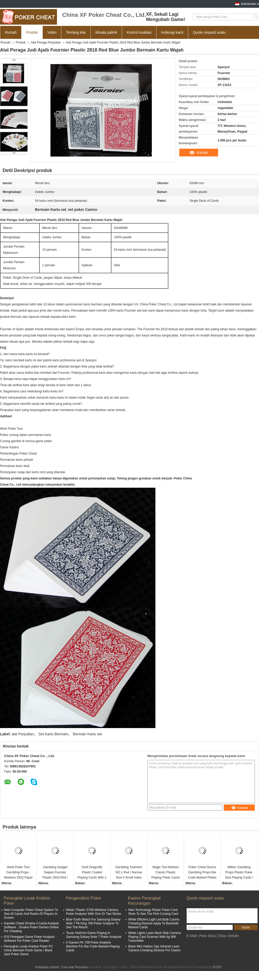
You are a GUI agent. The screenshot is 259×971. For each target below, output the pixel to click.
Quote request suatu (209, 32)
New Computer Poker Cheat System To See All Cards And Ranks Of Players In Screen (31, 913)
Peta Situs (207, 936)
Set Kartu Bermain (53, 734)
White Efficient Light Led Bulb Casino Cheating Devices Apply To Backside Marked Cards (153, 923)
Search (256, 16)
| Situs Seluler (228, 936)
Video (52, 32)
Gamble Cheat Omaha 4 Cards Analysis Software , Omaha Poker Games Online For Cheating (31, 927)
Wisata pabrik (106, 32)
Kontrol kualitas (139, 32)
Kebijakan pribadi (47, 967)
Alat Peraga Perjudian (46, 42)
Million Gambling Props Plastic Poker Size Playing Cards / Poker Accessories (239, 872)
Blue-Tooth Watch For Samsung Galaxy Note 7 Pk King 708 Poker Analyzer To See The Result (93, 923)
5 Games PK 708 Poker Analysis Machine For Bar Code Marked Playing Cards (93, 946)
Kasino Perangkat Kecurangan (144, 900)
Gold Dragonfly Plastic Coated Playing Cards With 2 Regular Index (91, 872)
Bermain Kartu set (87, 734)
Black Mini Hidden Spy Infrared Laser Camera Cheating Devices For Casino (154, 948)
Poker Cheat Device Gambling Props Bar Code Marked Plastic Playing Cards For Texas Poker (202, 872)
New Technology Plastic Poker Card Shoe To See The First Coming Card (153, 912)
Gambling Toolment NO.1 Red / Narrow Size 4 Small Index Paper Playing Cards (128, 872)
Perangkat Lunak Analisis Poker (27, 900)
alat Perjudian (23, 734)
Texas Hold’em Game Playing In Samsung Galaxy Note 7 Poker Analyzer (93, 935)
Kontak (202, 152)
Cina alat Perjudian (74, 967)
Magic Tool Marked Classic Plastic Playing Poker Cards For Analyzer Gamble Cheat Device (165, 872)
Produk (32, 32)
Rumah (11, 32)
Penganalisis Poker (83, 898)
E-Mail (191, 936)
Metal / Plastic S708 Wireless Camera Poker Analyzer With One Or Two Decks (93, 912)
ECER (217, 967)
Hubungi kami (172, 32)
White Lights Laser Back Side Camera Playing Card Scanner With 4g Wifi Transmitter (154, 937)
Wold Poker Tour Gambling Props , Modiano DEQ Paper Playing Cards (18, 872)
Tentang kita (76, 32)
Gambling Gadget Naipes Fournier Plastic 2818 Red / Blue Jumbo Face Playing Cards (55, 872)
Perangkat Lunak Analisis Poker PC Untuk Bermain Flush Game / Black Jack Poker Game (28, 950)
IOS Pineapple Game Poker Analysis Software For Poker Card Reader (29, 939)
